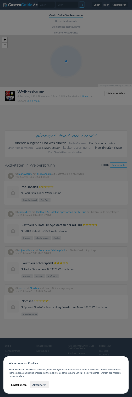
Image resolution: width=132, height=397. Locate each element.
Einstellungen (19, 384)
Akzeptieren (39, 384)
